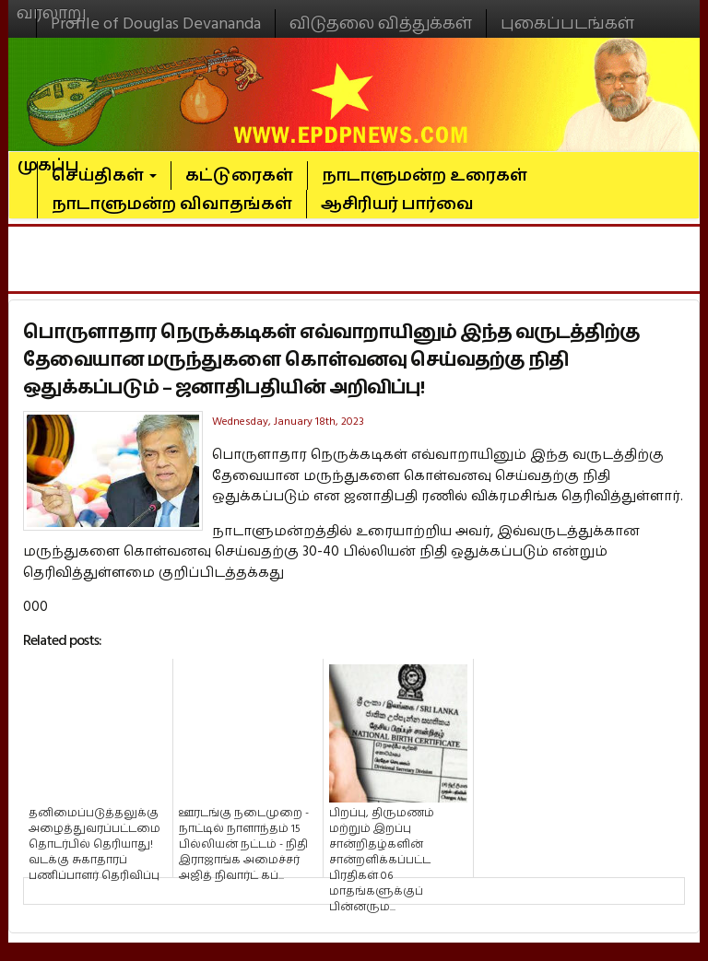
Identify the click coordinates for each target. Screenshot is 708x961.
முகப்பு (48, 157)
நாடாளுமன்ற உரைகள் (424, 175)
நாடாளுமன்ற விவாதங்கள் (172, 204)
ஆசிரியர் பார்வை (397, 204)
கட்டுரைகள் (239, 175)
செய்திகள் (104, 175)
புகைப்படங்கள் (567, 23)
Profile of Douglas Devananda (156, 23)
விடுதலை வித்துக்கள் (380, 23)
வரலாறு (52, 5)
